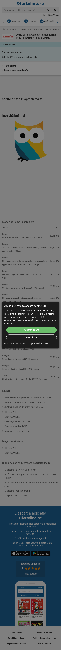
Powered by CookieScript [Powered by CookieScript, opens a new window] (14, 343)
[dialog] (30, 325)
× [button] (55, 305)
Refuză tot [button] (31, 337)
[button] (41, 343)
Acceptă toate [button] (31, 330)
